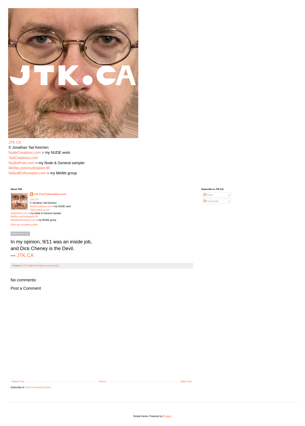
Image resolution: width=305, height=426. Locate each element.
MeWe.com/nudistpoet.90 (29, 168)
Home (102, 381)
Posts (208, 195)
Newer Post (18, 381)
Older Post (186, 381)
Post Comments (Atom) (38, 387)
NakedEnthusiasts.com (27, 173)
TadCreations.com (23, 158)
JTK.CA (15, 142)
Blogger (167, 416)
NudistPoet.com (21, 163)
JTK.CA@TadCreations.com (50, 194)
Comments (211, 201)
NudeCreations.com (25, 153)
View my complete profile (24, 224)
